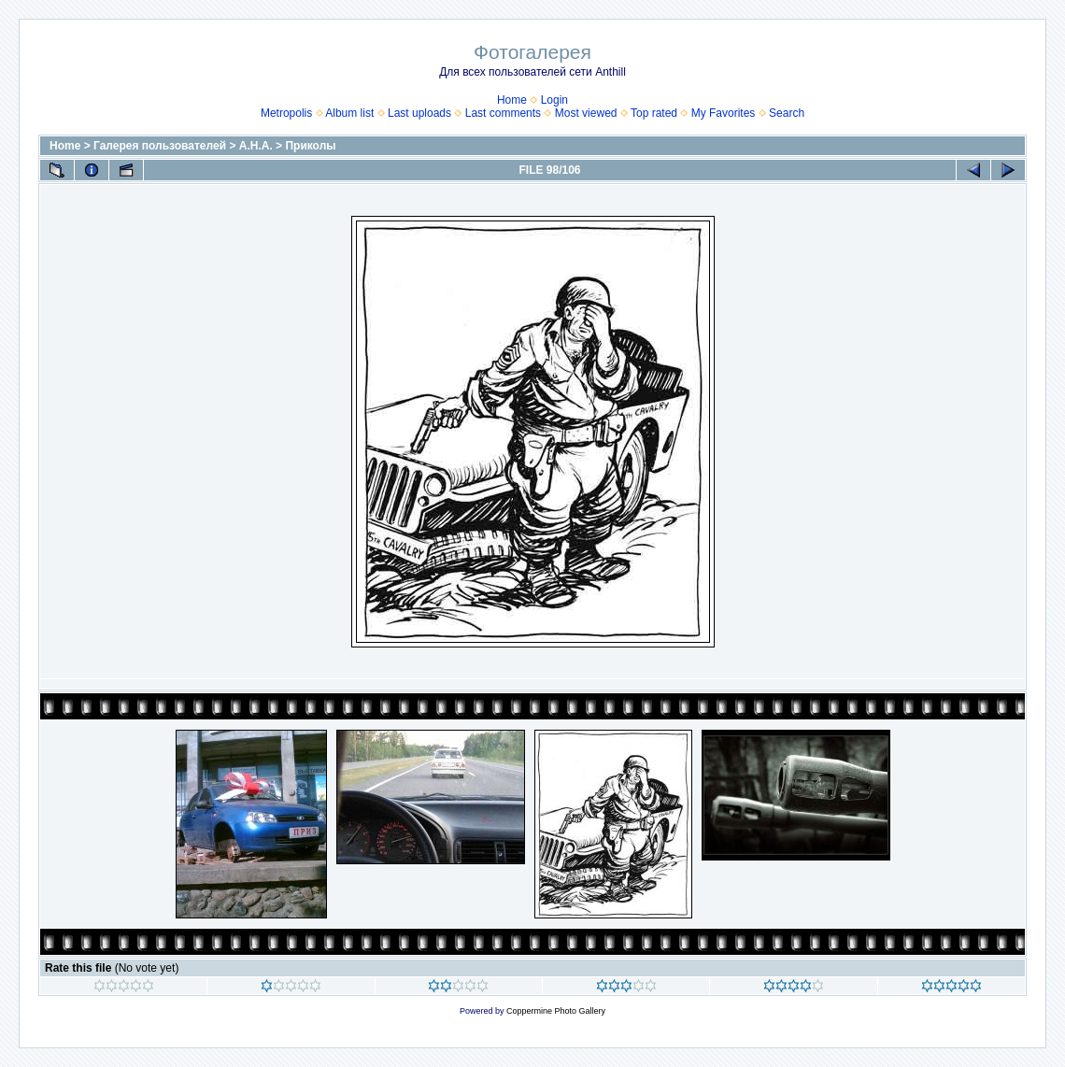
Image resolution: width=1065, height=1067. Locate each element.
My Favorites (723, 113)
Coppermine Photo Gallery (555, 1011)
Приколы (310, 145)
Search (786, 113)
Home (512, 100)
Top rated (654, 113)
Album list (349, 113)
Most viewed (586, 113)
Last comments (503, 113)
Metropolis (286, 113)
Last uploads (419, 113)
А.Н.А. (256, 145)
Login (554, 100)
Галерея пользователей (159, 145)
